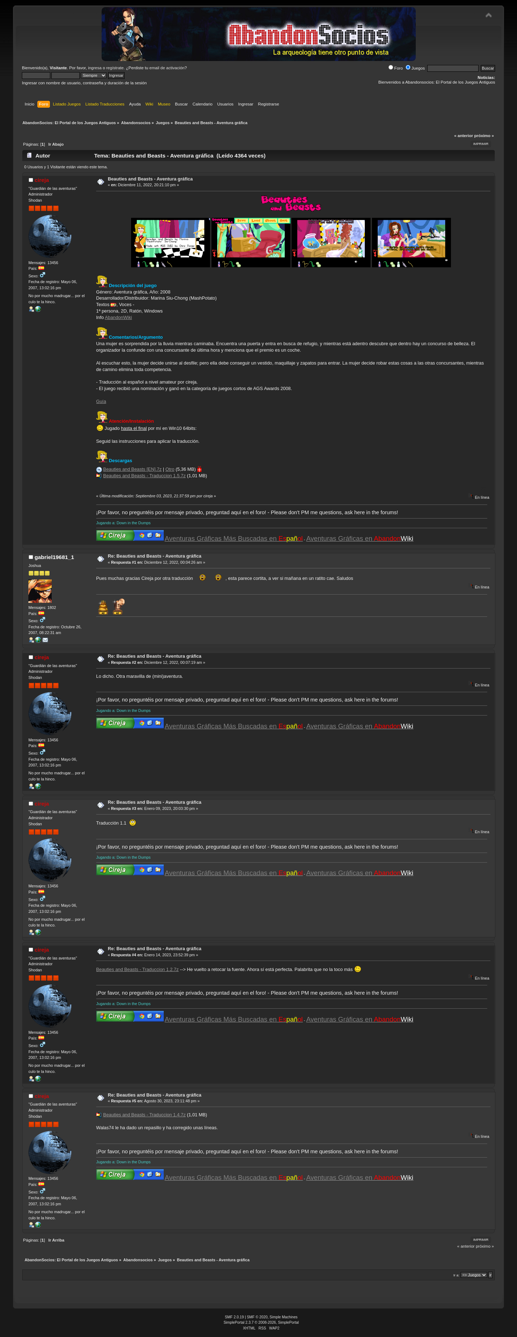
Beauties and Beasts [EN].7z (132, 469)
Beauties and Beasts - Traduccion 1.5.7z (144, 475)
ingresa (95, 68)
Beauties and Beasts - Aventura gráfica (150, 179)
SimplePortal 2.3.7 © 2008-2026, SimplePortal (261, 1322)
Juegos (415, 68)
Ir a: (456, 1275)
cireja (41, 180)
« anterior (463, 135)
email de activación (167, 68)
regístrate (115, 68)
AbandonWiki (118, 317)
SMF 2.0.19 (234, 1317)
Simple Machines (284, 1317)
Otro (170, 469)
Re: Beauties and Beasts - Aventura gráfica (154, 556)
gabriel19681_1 (54, 557)
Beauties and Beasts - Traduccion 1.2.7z (137, 969)
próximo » (484, 135)
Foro (395, 68)
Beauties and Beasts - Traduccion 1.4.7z (144, 1114)
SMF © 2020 (257, 1317)
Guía (101, 401)
